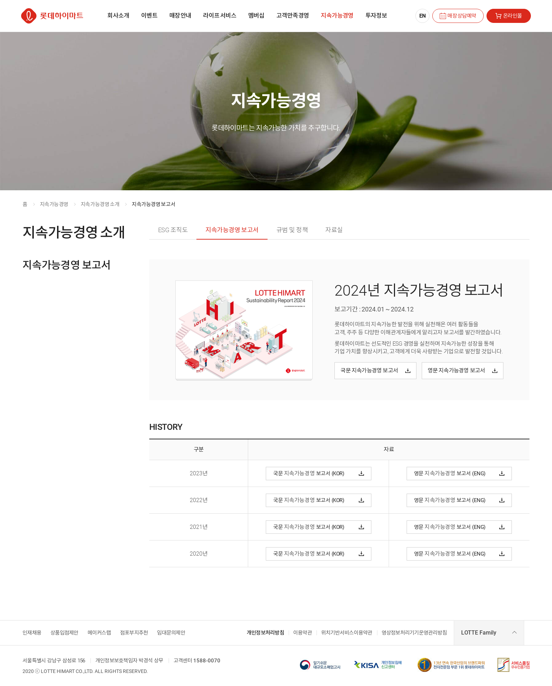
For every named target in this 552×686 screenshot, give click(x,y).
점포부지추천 (134, 633)
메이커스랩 (99, 633)
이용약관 (302, 633)
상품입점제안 (64, 633)
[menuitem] (118, 16)
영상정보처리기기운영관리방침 (414, 633)
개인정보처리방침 (265, 633)
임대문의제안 (171, 633)
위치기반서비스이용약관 (346, 633)
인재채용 (32, 633)
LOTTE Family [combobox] (478, 632)
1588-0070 (206, 660)
